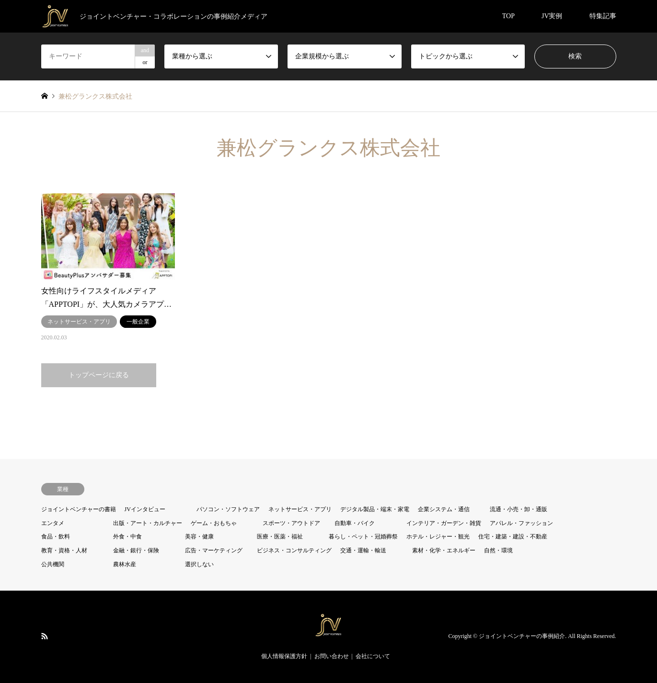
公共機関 (52, 564)
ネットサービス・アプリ (300, 509)
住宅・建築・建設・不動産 (512, 536)
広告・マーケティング (213, 550)
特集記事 (602, 16)
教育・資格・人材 (64, 550)
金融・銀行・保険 (136, 550)
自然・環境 (498, 550)
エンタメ (52, 523)
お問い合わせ (331, 656)
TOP (508, 16)
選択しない (199, 564)
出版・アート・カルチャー (147, 523)
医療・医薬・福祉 (280, 536)
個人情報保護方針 (284, 656)
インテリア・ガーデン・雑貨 (443, 523)
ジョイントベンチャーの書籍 (78, 509)
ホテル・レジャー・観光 (438, 536)
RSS (44, 636)
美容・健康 (199, 536)
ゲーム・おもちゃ (214, 523)
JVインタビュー (145, 509)
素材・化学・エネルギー (443, 550)
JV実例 (552, 16)
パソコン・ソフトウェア (228, 509)
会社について (373, 656)
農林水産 (124, 564)
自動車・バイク (354, 523)
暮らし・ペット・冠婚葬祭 (363, 536)
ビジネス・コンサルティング (294, 550)
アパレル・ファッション (521, 523)
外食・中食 (127, 536)
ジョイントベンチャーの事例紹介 (522, 636)
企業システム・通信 (444, 509)
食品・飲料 (55, 536)
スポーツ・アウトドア (291, 523)
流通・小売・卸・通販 (518, 509)
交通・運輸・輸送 (363, 550)
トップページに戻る (99, 375)
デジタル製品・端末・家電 (374, 509)
